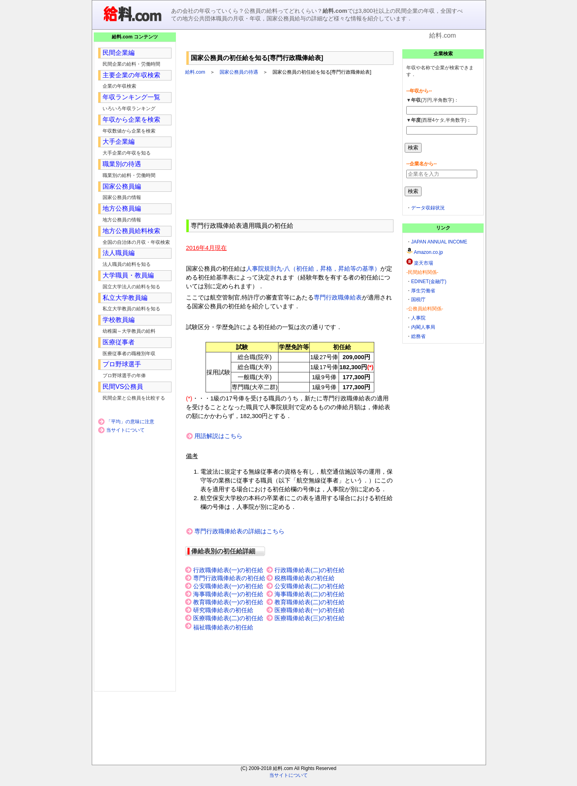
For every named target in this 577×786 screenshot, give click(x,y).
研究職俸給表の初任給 (223, 610)
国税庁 (418, 299)
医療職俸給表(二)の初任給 (228, 618)
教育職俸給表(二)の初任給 (309, 602)
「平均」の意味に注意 (130, 421)
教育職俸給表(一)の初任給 (228, 602)
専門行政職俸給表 (338, 297)
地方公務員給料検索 (131, 230)
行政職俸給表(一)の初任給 (228, 570)
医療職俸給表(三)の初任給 (309, 618)
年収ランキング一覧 (131, 97)
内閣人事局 (423, 327)
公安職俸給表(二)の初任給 (309, 586)
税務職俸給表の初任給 (304, 578)
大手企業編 (119, 141)
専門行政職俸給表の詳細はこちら (239, 531)
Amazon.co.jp (428, 252)
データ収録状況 (428, 208)
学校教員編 (119, 319)
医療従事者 (119, 342)
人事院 (418, 318)
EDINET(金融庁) (428, 281)
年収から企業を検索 (131, 119)
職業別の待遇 (122, 164)
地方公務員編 (122, 208)
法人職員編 (119, 252)
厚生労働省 (423, 290)
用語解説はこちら (218, 435)
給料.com (195, 72)
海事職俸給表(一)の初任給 (228, 594)
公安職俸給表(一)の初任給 (228, 586)
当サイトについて (125, 430)
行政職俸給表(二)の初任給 (309, 570)
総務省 (418, 336)
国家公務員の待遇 (239, 72)
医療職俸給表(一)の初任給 (309, 610)
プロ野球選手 (122, 364)
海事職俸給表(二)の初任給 (309, 594)
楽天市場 (423, 263)
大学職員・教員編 (128, 275)
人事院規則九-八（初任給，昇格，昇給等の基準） (313, 268)
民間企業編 (119, 52)
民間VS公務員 (123, 386)
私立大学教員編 (125, 297)
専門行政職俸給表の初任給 (229, 578)
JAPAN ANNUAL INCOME (439, 242)
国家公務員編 (122, 186)
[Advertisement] (290, 44)
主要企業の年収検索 (131, 75)
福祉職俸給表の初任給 (223, 627)
